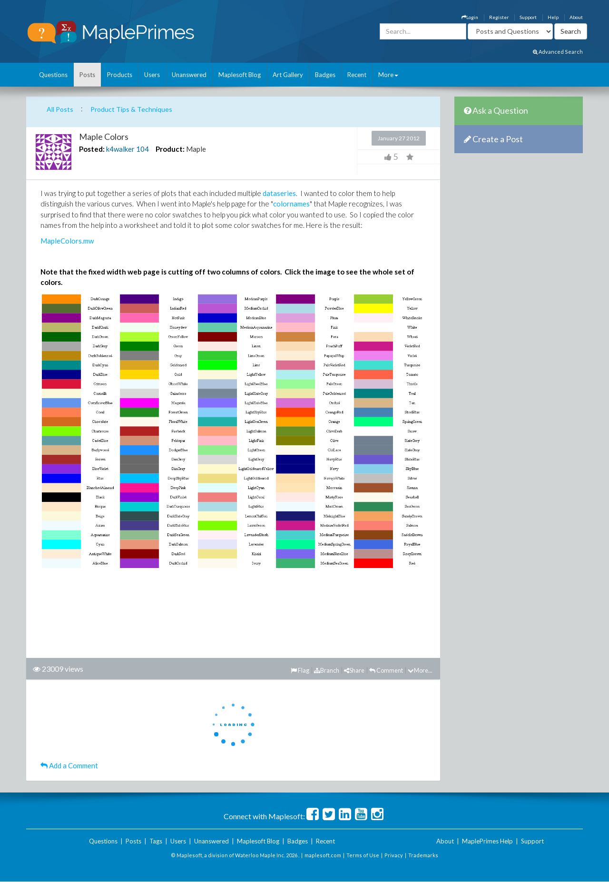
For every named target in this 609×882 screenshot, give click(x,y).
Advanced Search (558, 52)
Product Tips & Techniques (131, 109)
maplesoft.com (322, 855)
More (388, 74)
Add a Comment (69, 765)
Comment (386, 670)
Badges (325, 74)
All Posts (60, 109)
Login (470, 17)
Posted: (92, 149)
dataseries (279, 193)
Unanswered (189, 74)
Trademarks (423, 855)
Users (152, 74)
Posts (87, 74)
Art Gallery (288, 74)
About (576, 17)
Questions (53, 74)
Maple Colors (103, 136)
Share (354, 670)
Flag (300, 670)
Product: (170, 149)
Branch (326, 670)
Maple (196, 149)
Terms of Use (362, 855)
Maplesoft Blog (239, 74)
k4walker (120, 149)
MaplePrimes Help (487, 841)
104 (142, 149)
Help (553, 17)
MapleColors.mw (67, 240)
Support (528, 17)
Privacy (393, 855)
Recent (356, 74)
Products (119, 74)
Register (499, 17)
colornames (291, 203)
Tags (155, 841)
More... (420, 670)
